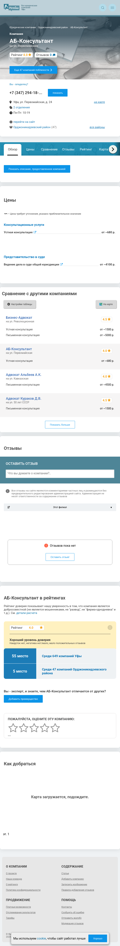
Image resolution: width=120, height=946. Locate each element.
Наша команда (14, 879)
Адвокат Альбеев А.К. (23, 375)
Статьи (65, 873)
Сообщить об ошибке (72, 912)
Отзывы (68, 149)
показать (58, 92)
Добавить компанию (72, 879)
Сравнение (49, 149)
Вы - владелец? (19, 84)
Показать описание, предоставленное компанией (37, 169)
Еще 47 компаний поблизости (33, 70)
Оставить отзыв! (60, 557)
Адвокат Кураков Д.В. (23, 398)
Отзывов (44, 55)
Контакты (66, 907)
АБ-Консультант (19, 349)
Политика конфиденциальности (23, 890)
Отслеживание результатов (20, 912)
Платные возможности (18, 907)
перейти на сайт (24, 122)
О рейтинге (12, 884)
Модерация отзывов (72, 923)
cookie (41, 938)
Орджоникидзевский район (31, 127)
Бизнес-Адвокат (19, 318)
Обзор (12, 149)
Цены (30, 149)
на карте (99, 102)
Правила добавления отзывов (77, 890)
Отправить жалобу (71, 918)
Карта (103, 149)
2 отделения (21, 107)
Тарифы (10, 918)
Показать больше (60, 424)
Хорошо (97, 938)
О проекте (11, 873)
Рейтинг (86, 149)
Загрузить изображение (74, 884)
